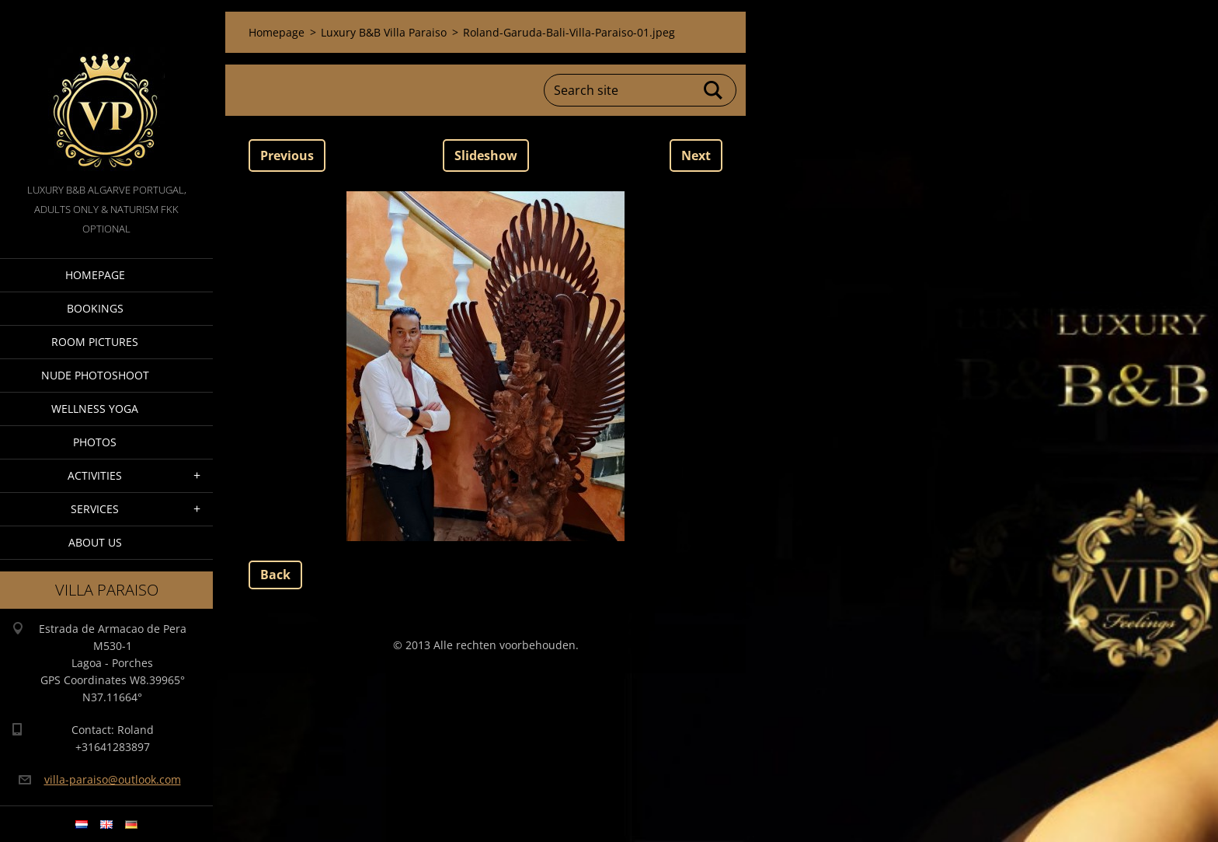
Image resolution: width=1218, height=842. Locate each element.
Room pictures (94, 341)
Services (95, 508)
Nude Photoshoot (95, 375)
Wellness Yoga (94, 408)
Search (714, 90)
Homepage (95, 274)
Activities (95, 475)
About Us (95, 542)
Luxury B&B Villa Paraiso (384, 32)
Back (275, 574)
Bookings (95, 308)
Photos (95, 442)
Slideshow (485, 155)
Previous (287, 155)
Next (696, 155)
